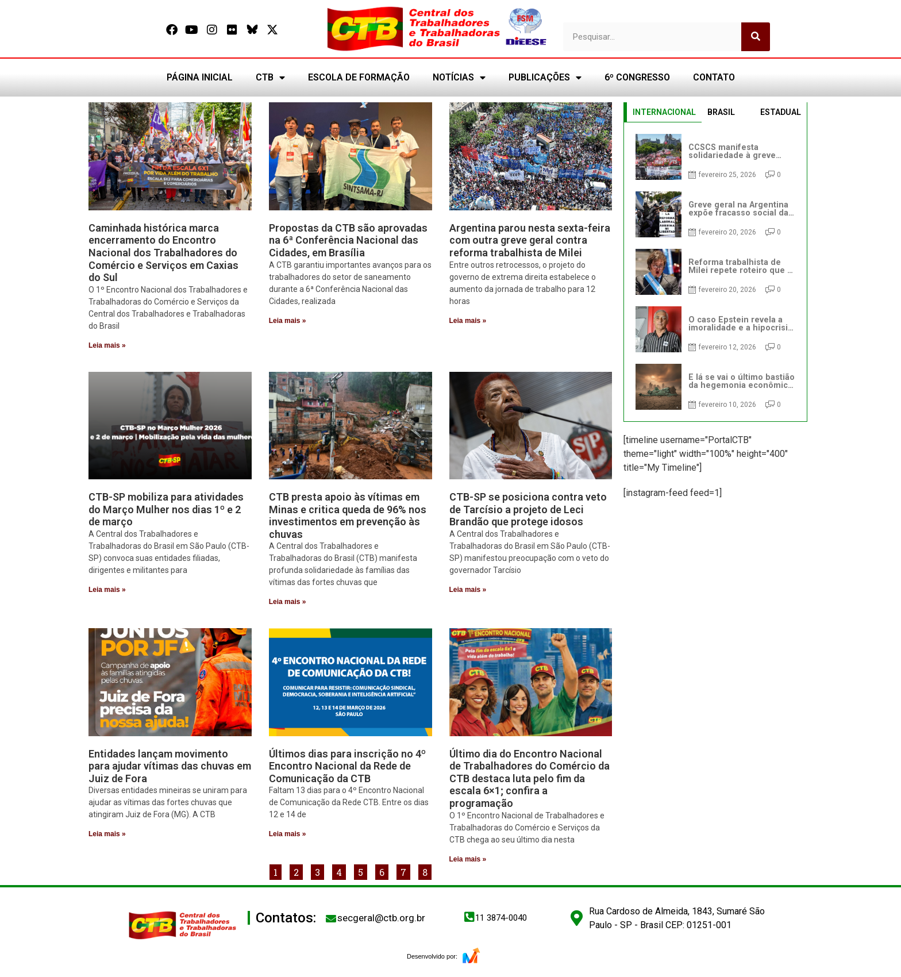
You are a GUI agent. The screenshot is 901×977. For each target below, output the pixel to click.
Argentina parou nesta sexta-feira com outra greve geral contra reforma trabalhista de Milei (529, 240)
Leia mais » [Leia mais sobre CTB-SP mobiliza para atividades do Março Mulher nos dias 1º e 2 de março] (107, 590)
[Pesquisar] (755, 36)
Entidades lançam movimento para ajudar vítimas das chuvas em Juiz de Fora (169, 766)
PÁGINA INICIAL (200, 77)
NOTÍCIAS (459, 77)
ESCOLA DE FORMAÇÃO (359, 77)
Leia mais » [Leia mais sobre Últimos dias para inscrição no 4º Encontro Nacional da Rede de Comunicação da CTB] (287, 834)
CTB (270, 77)
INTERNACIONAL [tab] (664, 112)
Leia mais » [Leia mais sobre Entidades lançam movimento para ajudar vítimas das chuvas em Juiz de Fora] (107, 834)
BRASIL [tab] (721, 112)
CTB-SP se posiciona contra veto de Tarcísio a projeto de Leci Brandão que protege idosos (528, 509)
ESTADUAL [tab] (780, 112)
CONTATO (714, 77)
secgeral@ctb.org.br (381, 918)
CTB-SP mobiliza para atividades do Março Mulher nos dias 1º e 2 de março (166, 509)
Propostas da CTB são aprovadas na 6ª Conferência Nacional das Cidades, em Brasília (348, 240)
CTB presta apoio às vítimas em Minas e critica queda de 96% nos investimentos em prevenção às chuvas (347, 515)
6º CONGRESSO (637, 77)
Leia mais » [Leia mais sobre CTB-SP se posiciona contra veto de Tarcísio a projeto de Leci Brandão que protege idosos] (468, 590)
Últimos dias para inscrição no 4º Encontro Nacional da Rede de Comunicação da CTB (347, 766)
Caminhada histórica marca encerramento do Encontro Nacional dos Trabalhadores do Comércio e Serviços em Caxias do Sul (163, 252)
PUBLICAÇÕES (545, 77)
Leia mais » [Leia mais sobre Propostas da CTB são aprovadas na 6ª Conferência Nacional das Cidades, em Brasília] (287, 321)
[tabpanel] (715, 271)
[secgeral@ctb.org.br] (331, 918)
